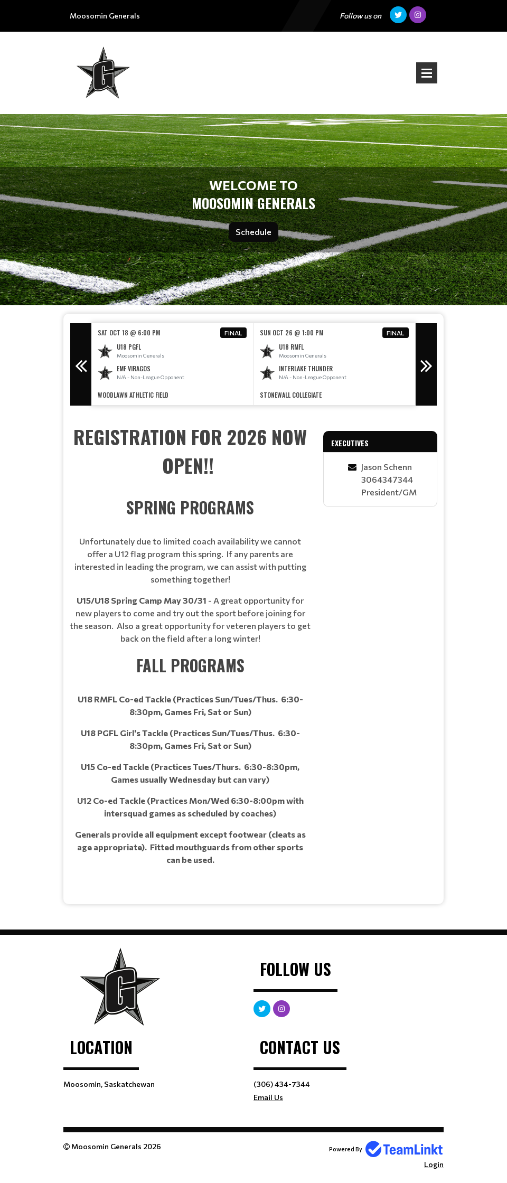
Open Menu (426, 72)
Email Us (268, 1097)
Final (233, 332)
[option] (172, 364)
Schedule (253, 232)
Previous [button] (80, 364)
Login (434, 1164)
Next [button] (426, 364)
